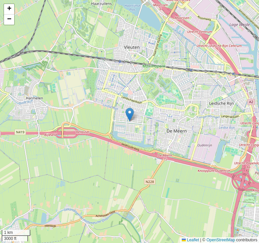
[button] (129, 115)
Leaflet (190, 240)
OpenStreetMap (220, 240)
